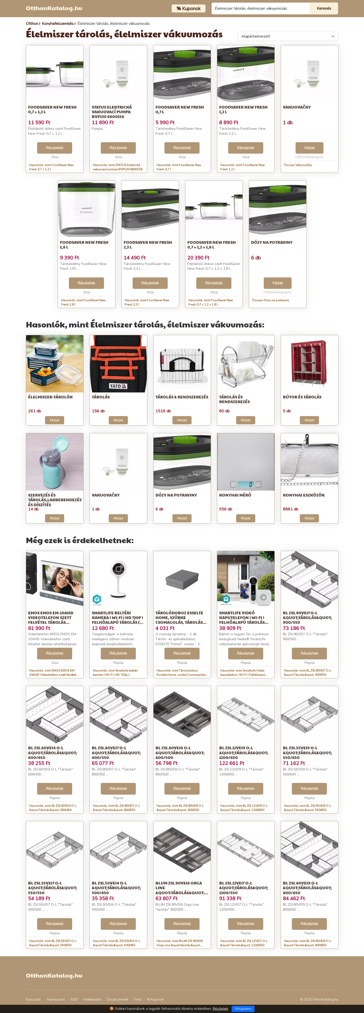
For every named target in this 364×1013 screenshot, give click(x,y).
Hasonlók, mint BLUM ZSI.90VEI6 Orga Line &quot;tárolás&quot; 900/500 (179, 945)
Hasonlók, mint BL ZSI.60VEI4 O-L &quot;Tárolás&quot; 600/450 (52, 808)
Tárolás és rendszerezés (234, 399)
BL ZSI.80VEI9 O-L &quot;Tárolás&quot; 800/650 (307, 887)
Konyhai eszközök (304, 495)
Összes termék (117, 999)
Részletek (54, 148)
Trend (137, 999)
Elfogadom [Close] (243, 1009)
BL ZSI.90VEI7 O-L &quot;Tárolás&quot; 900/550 (307, 617)
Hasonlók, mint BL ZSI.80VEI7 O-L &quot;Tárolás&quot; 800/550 (116, 808)
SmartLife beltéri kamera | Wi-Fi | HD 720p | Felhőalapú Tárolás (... (118, 617)
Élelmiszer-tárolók (50, 397)
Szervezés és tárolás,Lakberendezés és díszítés (55, 499)
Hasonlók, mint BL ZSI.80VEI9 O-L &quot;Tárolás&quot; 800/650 (307, 943)
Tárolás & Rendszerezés (182, 397)
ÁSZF (74, 999)
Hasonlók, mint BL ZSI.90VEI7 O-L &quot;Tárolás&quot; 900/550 (307, 673)
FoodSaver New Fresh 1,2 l (243, 109)
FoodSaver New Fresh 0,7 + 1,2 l (52, 109)
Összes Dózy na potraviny (270, 300)
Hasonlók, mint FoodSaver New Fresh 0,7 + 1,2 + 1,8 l (210, 302)
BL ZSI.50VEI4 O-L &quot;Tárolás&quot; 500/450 (116, 887)
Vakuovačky (297, 107)
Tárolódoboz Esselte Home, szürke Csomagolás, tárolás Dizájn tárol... (179, 620)
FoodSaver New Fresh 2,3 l (148, 244)
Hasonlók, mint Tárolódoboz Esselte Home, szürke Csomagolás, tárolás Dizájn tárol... (181, 675)
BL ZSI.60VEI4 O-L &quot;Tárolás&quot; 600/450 (52, 752)
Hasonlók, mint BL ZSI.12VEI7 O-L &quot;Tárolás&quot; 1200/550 (243, 943)
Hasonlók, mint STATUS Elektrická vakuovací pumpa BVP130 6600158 (117, 167)
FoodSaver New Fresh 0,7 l (180, 109)
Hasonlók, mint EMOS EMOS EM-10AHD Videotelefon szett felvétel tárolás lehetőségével (52, 675)
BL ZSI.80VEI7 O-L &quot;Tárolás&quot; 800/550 (116, 752)
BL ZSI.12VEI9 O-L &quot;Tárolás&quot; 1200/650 (243, 752)
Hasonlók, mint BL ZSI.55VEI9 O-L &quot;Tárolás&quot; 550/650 (307, 808)
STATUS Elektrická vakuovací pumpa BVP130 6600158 (112, 111)
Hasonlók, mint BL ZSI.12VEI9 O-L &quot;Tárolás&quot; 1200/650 (243, 808)
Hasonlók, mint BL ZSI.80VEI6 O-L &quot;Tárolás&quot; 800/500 (180, 808)
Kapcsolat (33, 999)
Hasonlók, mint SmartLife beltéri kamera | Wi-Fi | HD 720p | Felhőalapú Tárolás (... (115, 675)
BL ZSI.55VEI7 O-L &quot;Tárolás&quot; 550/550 (52, 887)
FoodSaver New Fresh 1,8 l (84, 244)
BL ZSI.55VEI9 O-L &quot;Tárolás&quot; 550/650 (307, 752)
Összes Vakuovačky (298, 165)
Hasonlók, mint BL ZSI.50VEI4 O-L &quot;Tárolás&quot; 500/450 (116, 943)
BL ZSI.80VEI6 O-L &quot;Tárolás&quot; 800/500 (180, 752)
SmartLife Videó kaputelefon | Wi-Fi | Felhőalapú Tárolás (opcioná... (242, 620)
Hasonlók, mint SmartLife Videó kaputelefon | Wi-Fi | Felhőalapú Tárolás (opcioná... (242, 675)
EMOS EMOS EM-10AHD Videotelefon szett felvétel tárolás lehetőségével (50, 620)
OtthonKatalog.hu (54, 7)
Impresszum (56, 999)
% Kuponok (155, 999)
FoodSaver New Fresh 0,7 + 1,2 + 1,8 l (211, 244)
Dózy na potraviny (272, 242)
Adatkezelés (92, 999)
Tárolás (101, 397)
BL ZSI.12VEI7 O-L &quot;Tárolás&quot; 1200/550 (243, 887)
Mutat (309, 148)
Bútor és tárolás (302, 397)
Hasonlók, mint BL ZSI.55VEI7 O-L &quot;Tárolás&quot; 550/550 (52, 943)
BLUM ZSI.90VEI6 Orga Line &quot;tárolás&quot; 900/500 (180, 890)
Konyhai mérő (235, 495)
